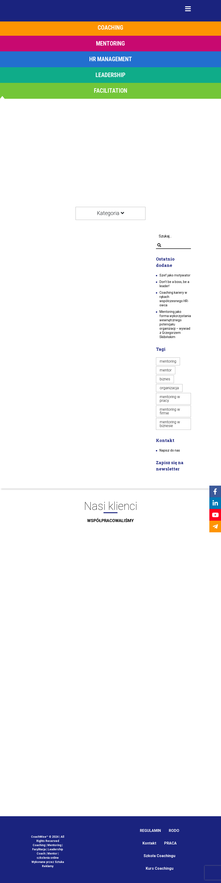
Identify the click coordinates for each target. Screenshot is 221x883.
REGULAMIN (150, 830)
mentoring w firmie (170, 411)
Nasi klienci (110, 513)
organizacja (169, 388)
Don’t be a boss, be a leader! (174, 284)
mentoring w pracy (170, 399)
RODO (174, 830)
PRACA (170, 843)
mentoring (168, 361)
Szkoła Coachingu (159, 856)
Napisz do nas (169, 450)
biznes (165, 379)
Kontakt (149, 843)
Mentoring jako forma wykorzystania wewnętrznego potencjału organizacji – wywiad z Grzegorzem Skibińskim (175, 324)
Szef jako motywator (174, 275)
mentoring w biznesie (170, 424)
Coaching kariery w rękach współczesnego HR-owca (174, 299)
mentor (166, 370)
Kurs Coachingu (159, 868)
